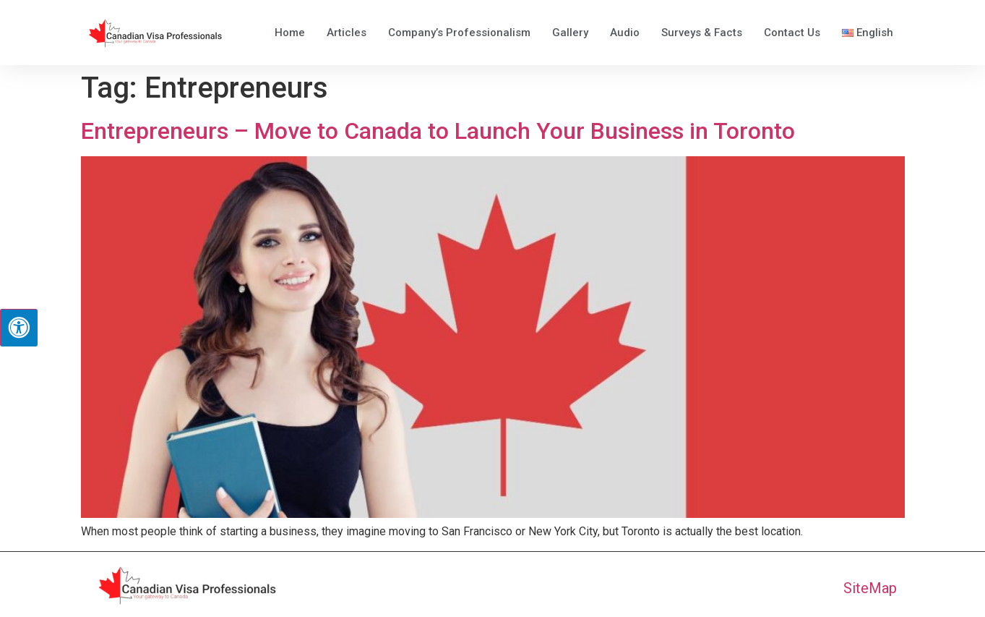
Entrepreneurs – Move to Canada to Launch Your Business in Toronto (438, 131)
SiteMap (870, 588)
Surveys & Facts (701, 32)
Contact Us (792, 32)
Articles (346, 32)
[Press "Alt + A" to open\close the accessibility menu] (19, 327)
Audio (625, 32)
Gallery (570, 32)
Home (290, 32)
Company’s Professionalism (459, 32)
